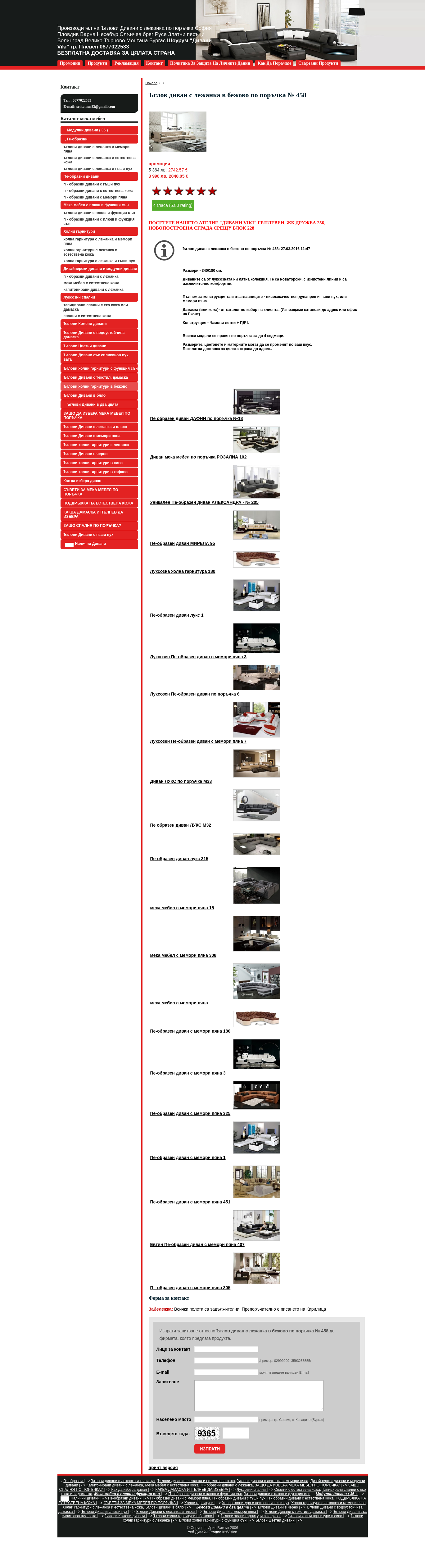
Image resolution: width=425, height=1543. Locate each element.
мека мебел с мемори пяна (179, 1002)
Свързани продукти (318, 63)
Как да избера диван (83, 481)
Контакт (154, 63)
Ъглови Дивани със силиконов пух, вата (97, 357)
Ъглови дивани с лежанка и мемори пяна (97, 149)
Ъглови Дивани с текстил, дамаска (96, 377)
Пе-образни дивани (82, 176)
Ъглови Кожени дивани (85, 324)
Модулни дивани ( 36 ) (86, 130)
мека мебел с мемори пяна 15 (182, 907)
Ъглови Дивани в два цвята (92, 404)
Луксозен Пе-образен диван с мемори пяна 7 (198, 741)
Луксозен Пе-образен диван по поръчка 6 (195, 694)
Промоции (70, 63)
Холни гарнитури (79, 231)
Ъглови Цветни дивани (85, 346)
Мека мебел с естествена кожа (92, 283)
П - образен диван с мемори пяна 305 (190, 1287)
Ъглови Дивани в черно (86, 454)
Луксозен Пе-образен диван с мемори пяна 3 (198, 656)
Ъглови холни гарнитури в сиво (93, 463)
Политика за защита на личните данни (210, 63)
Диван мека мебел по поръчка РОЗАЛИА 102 (198, 456)
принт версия (163, 1473)
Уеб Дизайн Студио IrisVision (212, 1538)
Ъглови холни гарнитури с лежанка (96, 445)
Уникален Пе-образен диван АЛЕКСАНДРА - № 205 (204, 502)
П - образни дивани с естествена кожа (98, 191)
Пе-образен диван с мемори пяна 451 (190, 1201)
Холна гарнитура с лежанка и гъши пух (99, 261)
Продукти (97, 63)
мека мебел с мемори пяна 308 (183, 955)
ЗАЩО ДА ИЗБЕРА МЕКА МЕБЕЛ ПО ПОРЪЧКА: (97, 415)
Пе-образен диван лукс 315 (179, 858)
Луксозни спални (79, 297)
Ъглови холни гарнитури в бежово (96, 386)
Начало (151, 83)
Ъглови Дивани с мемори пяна (92, 436)
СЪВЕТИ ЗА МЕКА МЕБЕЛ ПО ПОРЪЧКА (91, 492)
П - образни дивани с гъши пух (92, 184)
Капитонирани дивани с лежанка (94, 289)
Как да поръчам (274, 63)
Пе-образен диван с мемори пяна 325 (190, 1113)
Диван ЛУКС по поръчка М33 (181, 781)
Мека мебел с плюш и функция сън (96, 205)
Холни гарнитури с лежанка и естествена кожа (90, 252)
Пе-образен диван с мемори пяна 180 (190, 1031)
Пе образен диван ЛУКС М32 (180, 825)
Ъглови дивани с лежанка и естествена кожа (100, 160)
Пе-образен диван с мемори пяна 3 (188, 1073)
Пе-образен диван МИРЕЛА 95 (182, 543)
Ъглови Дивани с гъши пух (89, 534)
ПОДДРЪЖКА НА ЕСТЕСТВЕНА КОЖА (98, 503)
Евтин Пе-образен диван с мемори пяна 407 (197, 1244)
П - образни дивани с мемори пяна (95, 197)
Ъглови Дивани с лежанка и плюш (95, 427)
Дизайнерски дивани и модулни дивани (100, 269)
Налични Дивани (85, 544)
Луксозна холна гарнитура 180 (182, 571)
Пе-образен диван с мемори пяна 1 (188, 1157)
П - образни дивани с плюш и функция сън (99, 221)
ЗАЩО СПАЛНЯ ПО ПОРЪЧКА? (92, 525)
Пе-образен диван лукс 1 (177, 615)
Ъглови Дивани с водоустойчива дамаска (94, 335)
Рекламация (127, 63)
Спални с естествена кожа (87, 316)
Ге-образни (76, 139)
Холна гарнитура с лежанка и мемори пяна (98, 241)
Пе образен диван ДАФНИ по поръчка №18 (196, 418)
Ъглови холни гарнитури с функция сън (101, 368)
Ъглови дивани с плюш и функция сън (99, 213)
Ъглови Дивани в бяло (85, 395)
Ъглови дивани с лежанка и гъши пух (98, 169)
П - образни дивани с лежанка (91, 276)
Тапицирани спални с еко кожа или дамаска (96, 307)
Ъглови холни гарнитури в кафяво (96, 472)
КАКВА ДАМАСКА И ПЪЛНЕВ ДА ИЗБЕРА (93, 514)
